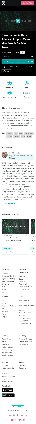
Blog (3, 379)
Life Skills (5, 311)
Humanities (5, 284)
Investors (5, 373)
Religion (4, 317)
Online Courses (7, 339)
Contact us (22, 368)
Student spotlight (8, 368)
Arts (3, 300)
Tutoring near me (8, 355)
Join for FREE (28, 3)
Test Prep (5, 292)
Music (4, 314)
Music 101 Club (24, 321)
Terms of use (12, 415)
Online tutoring (7, 350)
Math (3, 287)
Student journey (7, 347)
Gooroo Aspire (24, 289)
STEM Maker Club (25, 324)
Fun (3, 309)
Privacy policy (23, 415)
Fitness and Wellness (9, 306)
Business (22, 276)
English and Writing (8, 279)
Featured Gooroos (25, 339)
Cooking (4, 303)
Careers (21, 279)
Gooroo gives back (8, 376)
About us (5, 365)
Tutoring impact (7, 381)
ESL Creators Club (25, 318)
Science (4, 289)
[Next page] (33, 236)
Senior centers (7, 358)
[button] (18, 21)
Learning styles (7, 352)
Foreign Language (8, 281)
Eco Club (22, 315)
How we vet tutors (25, 342)
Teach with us (23, 344)
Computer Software (26, 287)
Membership (6, 344)
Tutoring (4, 342)
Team (3, 371)
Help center (23, 365)
